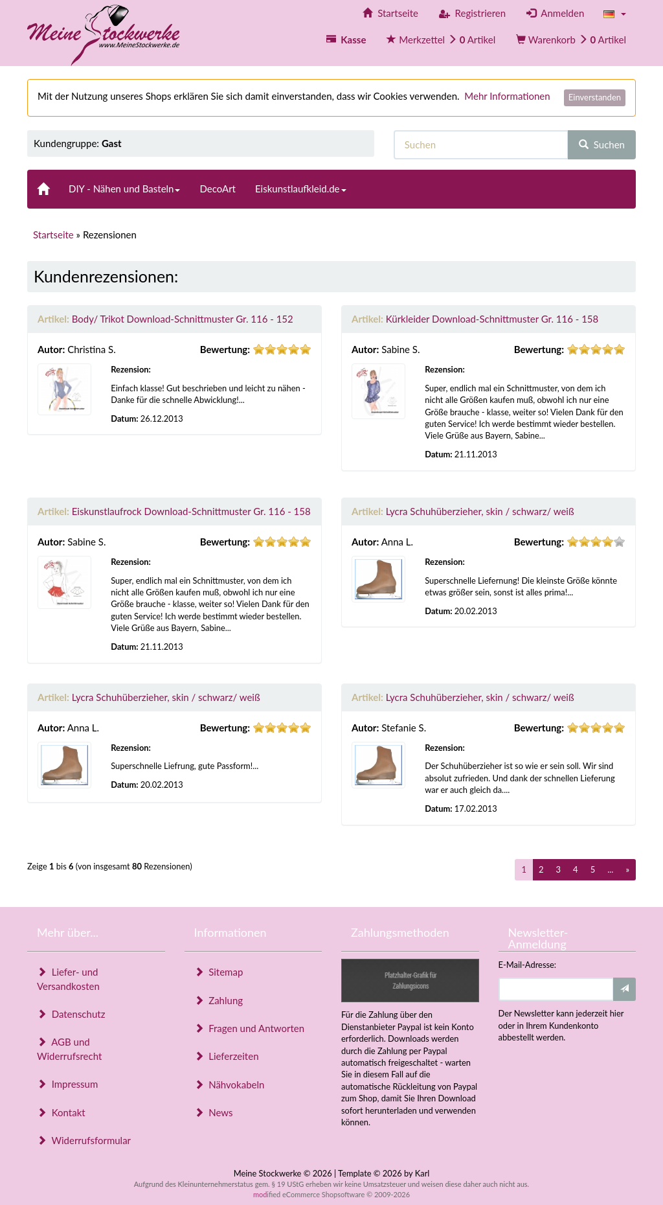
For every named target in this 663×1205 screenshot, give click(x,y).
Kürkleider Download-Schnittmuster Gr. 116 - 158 (492, 319)
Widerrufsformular (84, 1140)
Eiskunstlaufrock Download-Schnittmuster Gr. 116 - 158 (191, 511)
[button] (615, 13)
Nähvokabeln (229, 1084)
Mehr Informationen (507, 96)
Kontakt (61, 1112)
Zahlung (218, 1000)
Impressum (67, 1084)
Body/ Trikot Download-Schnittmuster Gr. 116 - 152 (182, 319)
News (213, 1112)
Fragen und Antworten (249, 1028)
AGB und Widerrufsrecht (69, 1048)
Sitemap (218, 972)
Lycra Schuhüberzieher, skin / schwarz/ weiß (480, 511)
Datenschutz (71, 1014)
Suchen (602, 144)
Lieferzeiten (226, 1056)
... (610, 869)
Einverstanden (594, 97)
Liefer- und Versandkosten (68, 978)
